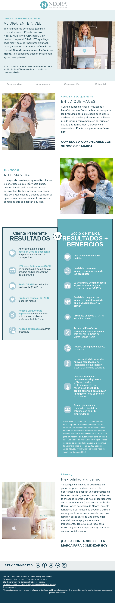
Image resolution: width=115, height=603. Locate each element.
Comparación (72, 84)
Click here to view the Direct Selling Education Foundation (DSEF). (29, 585)
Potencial (100, 84)
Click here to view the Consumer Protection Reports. (24, 582)
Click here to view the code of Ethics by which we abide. (25, 579)
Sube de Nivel (14, 84)
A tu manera (43, 84)
